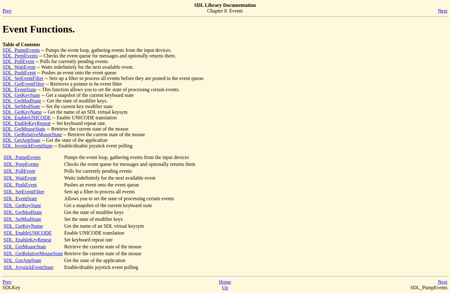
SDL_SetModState (21, 106)
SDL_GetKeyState (21, 95)
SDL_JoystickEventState (28, 145)
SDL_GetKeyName (22, 112)
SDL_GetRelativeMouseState (32, 134)
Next (442, 10)
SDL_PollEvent (18, 61)
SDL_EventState (19, 89)
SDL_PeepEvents (20, 55)
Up (225, 287)
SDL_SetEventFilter (23, 78)
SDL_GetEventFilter (23, 84)
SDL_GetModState (22, 100)
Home (225, 282)
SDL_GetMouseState (24, 129)
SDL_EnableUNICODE (27, 117)
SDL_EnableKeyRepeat (27, 123)
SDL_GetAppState (21, 140)
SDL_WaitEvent (19, 67)
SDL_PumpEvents (21, 50)
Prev (7, 10)
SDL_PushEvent (19, 72)
